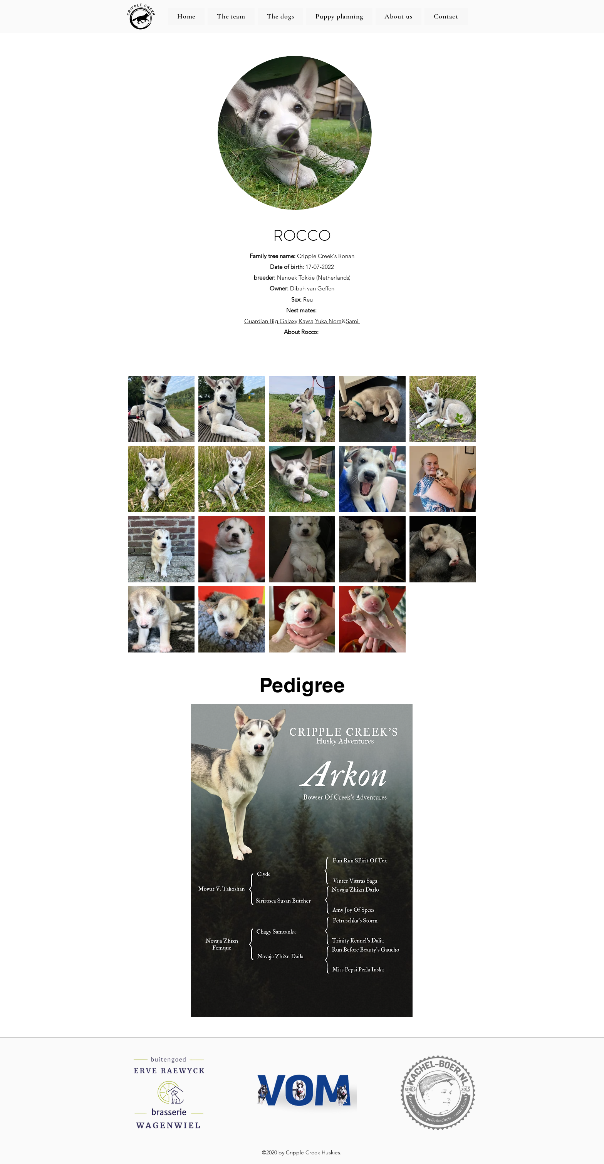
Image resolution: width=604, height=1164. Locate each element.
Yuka (321, 321)
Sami (353, 321)
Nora (335, 321)
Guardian (256, 321)
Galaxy (288, 321)
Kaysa (306, 321)
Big (274, 321)
